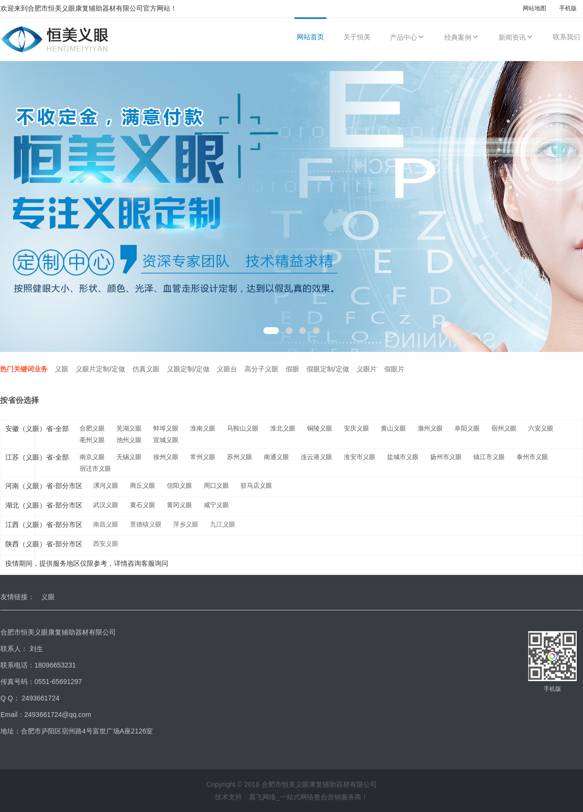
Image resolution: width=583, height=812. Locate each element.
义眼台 (227, 369)
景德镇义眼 (146, 524)
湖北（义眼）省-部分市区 (43, 505)
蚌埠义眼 (165, 428)
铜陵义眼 (319, 428)
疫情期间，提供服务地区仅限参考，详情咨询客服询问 (86, 563)
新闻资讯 (516, 37)
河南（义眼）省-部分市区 (43, 486)
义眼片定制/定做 (100, 369)
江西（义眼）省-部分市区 (43, 524)
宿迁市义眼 (95, 468)
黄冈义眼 (179, 505)
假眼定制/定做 (328, 369)
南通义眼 (276, 457)
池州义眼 (129, 440)
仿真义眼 (146, 369)
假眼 (292, 369)
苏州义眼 (239, 457)
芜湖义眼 (129, 428)
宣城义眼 (165, 440)
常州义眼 (202, 457)
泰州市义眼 (532, 457)
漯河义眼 (105, 485)
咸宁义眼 (216, 505)
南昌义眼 (105, 524)
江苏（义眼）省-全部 (37, 457)
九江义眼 (222, 524)
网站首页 (310, 37)
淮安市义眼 (359, 457)
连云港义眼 (316, 457)
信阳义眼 (179, 485)
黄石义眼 (142, 505)
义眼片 (366, 369)
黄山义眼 (393, 428)
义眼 (61, 369)
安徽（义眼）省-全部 (37, 428)
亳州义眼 (92, 440)
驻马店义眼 (256, 485)
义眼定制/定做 (188, 369)
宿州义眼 (504, 428)
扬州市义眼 (446, 457)
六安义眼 (540, 428)
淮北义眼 (282, 428)
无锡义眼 (129, 457)
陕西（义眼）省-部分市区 (43, 544)
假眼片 (394, 369)
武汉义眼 (105, 505)
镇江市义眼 (489, 457)
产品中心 (407, 37)
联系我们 (566, 37)
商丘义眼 (142, 485)
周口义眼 (216, 485)
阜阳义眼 (467, 428)
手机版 (568, 8)
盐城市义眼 (403, 457)
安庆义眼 (356, 428)
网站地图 (534, 8)
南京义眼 (92, 457)
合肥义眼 (92, 428)
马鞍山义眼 (243, 428)
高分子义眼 (261, 369)
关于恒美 (357, 37)
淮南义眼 (202, 428)
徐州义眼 (165, 457)
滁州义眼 (430, 428)
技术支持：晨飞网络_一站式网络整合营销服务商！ (291, 797)
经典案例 (461, 37)
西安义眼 (105, 543)
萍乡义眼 (185, 524)
